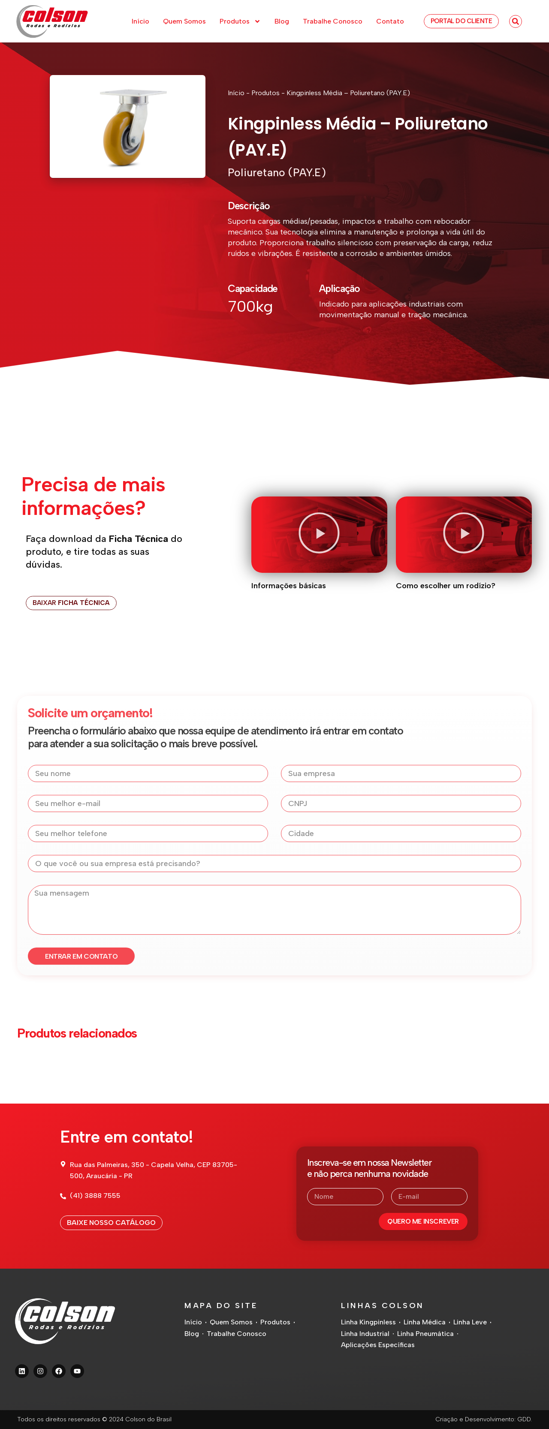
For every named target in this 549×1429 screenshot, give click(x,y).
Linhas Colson (382, 1305)
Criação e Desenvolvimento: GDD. (483, 1419)
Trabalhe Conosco (332, 21)
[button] (515, 21)
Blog (281, 21)
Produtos (240, 21)
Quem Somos (184, 21)
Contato (390, 21)
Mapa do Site (220, 1305)
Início (140, 21)
